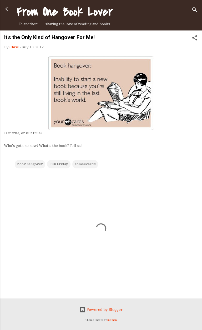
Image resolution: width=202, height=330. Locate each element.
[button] (194, 39)
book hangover (30, 164)
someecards (85, 164)
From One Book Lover (65, 11)
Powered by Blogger (101, 310)
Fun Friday (58, 164)
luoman (112, 320)
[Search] (194, 11)
